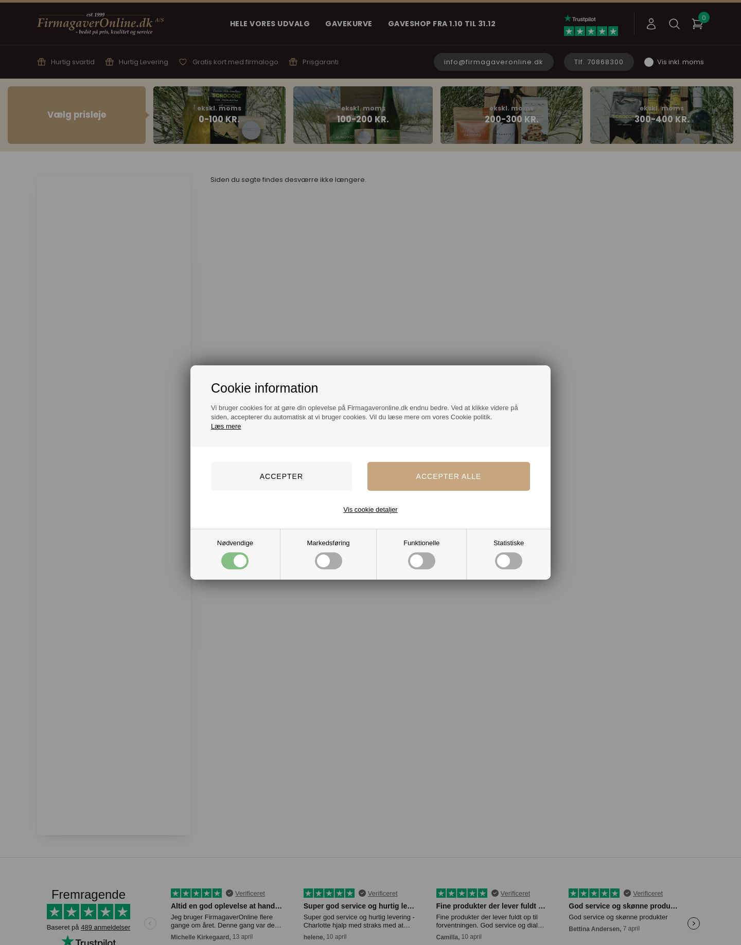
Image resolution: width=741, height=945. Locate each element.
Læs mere (226, 426)
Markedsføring (328, 554)
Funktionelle (421, 554)
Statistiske (508, 554)
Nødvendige (235, 554)
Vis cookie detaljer (370, 509)
